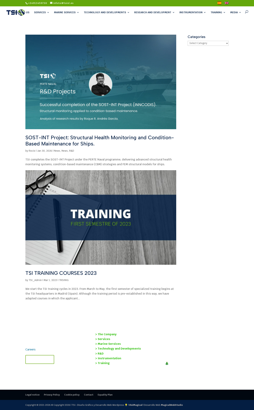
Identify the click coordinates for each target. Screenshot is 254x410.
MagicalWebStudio (172, 404)
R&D (71, 150)
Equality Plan (105, 394)
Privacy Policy (52, 394)
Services (40, 12)
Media (234, 12)
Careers (30, 349)
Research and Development (152, 12)
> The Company (106, 334)
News (57, 150)
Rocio (32, 150)
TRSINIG (64, 280)
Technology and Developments (105, 12)
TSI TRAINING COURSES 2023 (61, 273)
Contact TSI (39, 359)
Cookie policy (72, 394)
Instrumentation (190, 12)
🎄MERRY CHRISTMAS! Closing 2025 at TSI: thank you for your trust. (194, 365)
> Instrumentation (108, 358)
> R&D (99, 353)
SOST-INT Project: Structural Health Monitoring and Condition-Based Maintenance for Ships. (99, 140)
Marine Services (65, 12)
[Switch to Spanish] (219, 4)
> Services (102, 339)
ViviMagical (135, 404)
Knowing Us (21, 12)
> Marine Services (108, 344)
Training (216, 12)
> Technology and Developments (118, 348)
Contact (88, 394)
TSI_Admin (35, 280)
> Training (102, 363)
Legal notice (32, 394)
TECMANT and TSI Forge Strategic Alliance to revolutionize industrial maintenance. (196, 352)
